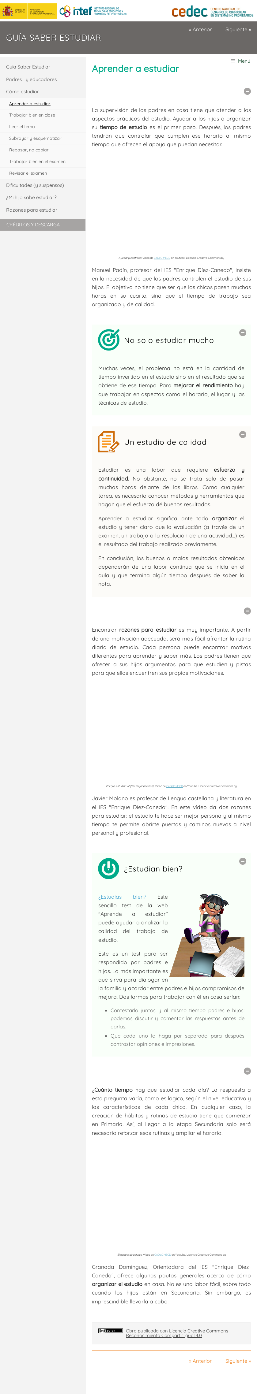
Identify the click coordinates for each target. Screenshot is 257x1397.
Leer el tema (22, 126)
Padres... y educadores (31, 79)
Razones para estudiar (31, 210)
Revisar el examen (28, 173)
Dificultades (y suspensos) (35, 185)
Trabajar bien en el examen (37, 161)
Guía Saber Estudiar (28, 67)
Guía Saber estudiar (53, 37)
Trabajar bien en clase (32, 115)
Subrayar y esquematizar (35, 138)
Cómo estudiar (22, 91)
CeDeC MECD (162, 257)
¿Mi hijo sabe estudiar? (31, 197)
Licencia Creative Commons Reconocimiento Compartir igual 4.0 (177, 1333)
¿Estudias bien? (122, 896)
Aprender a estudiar (30, 103)
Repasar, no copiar (29, 150)
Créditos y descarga (33, 224)
